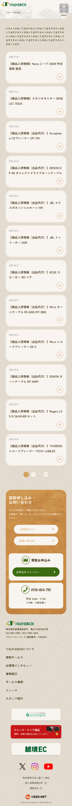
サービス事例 (14, 682)
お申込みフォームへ (27, 572)
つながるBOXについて (20, 649)
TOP (8, 12)
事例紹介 (11, 674)
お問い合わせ (26, 541)
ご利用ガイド (26, 529)
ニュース (11, 690)
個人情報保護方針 (34, 782)
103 (45, 474)
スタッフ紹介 (14, 698)
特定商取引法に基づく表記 (36, 777)
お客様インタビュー (19, 665)
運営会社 (34, 788)
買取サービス (14, 657)
